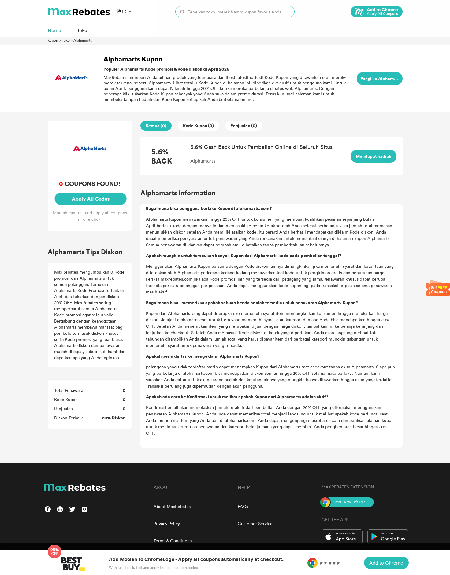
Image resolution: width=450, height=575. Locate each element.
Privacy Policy (167, 523)
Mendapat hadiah (373, 156)
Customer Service (255, 523)
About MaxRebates (172, 506)
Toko (66, 40)
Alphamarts (82, 40)
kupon (53, 40)
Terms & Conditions (173, 541)
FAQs (243, 506)
